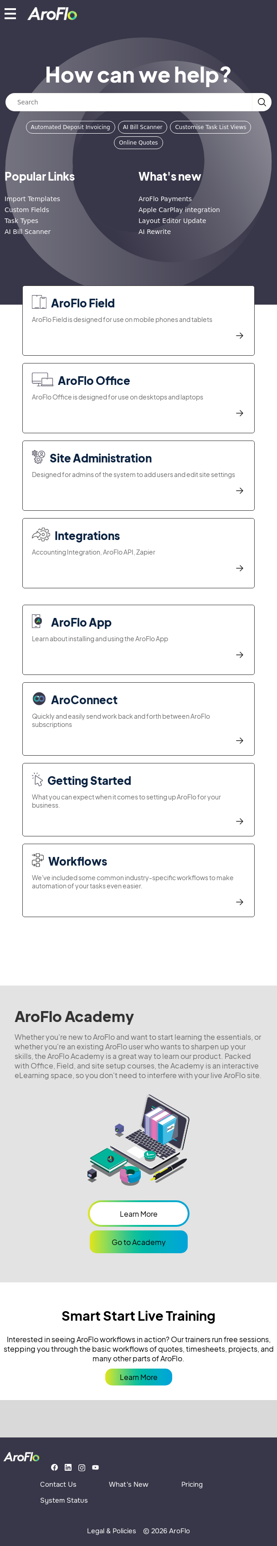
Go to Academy (139, 1242)
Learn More (139, 1214)
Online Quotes (138, 143)
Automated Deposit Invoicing (70, 127)
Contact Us (58, 1484)
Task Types (21, 220)
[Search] (128, 102)
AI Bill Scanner (143, 127)
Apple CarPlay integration (179, 209)
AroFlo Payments (165, 198)
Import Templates (32, 198)
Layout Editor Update (172, 220)
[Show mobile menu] (10, 13)
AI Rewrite (154, 231)
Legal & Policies (111, 1531)
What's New (129, 1484)
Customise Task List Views (210, 127)
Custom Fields (27, 209)
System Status (64, 1500)
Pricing (192, 1484)
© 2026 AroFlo (166, 1531)
